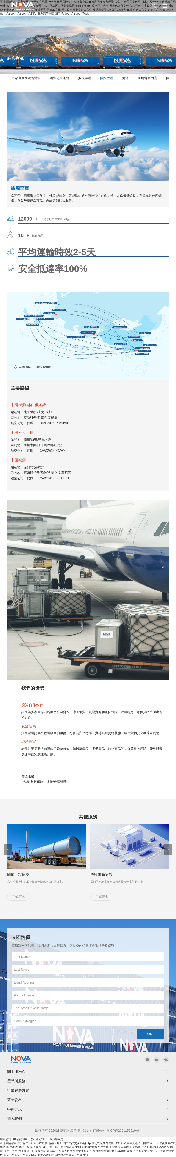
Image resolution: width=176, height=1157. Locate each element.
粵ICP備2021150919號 (122, 1130)
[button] (168, 871)
